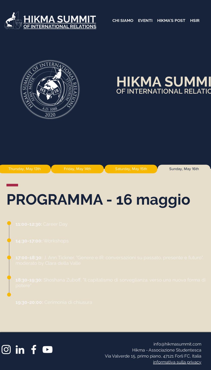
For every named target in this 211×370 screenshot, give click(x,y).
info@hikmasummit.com (177, 344)
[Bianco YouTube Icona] (47, 349)
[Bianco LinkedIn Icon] (20, 349)
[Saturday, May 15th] (131, 169)
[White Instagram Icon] (6, 349)
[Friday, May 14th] (77, 169)
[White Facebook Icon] (34, 349)
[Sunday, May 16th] (184, 169)
